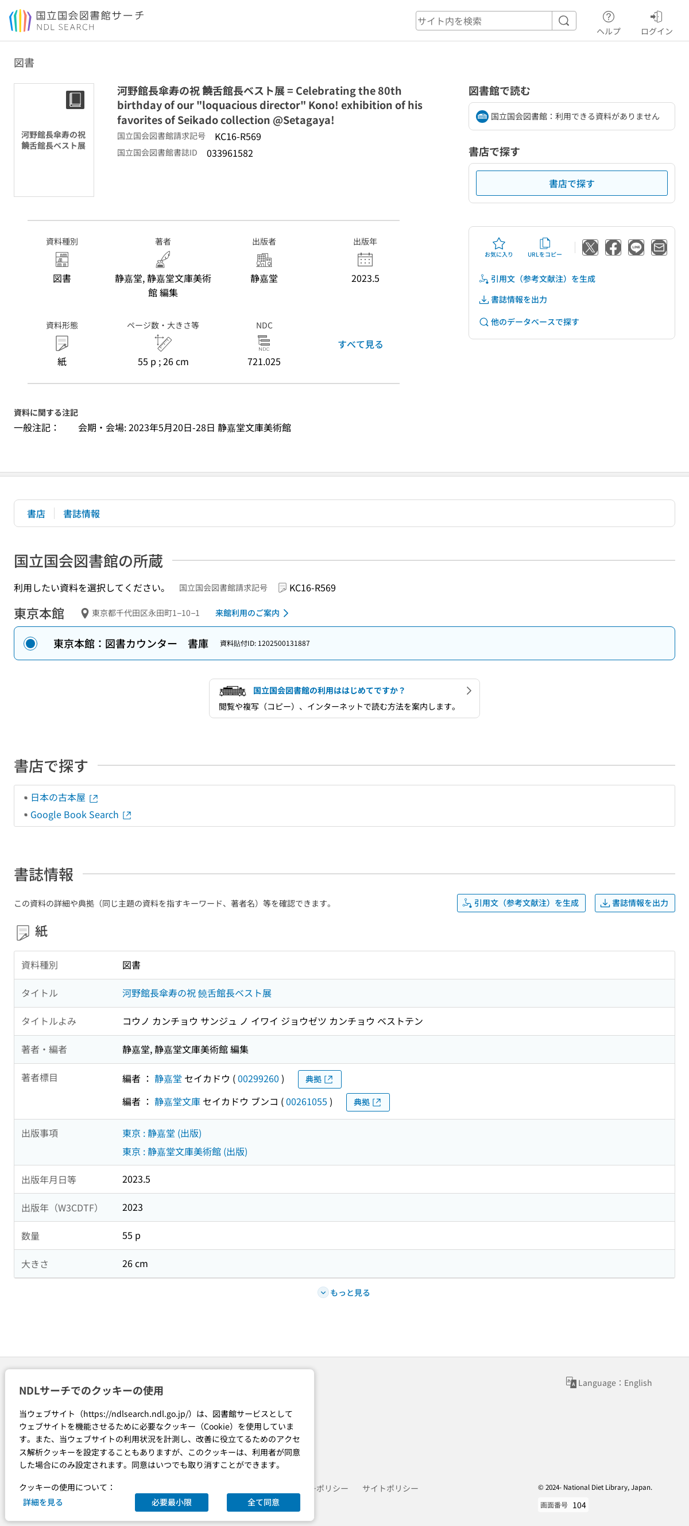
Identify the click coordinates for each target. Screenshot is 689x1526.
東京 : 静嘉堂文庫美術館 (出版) (184, 1151)
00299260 (258, 1078)
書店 (36, 513)
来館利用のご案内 (254, 613)
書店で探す (572, 183)
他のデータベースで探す (528, 322)
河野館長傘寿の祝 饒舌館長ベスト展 (197, 993)
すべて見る (361, 344)
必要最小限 (172, 1502)
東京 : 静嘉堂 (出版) (162, 1133)
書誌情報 (81, 513)
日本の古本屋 (64, 797)
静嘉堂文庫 (177, 1101)
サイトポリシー (390, 1488)
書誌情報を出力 (512, 299)
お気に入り (499, 247)
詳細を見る (43, 1502)
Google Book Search (81, 814)
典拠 (319, 1079)
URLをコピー (545, 247)
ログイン (657, 21)
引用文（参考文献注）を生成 (536, 279)
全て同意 (263, 1502)
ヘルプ (609, 21)
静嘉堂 (168, 1078)
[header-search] (496, 20)
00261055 (306, 1101)
